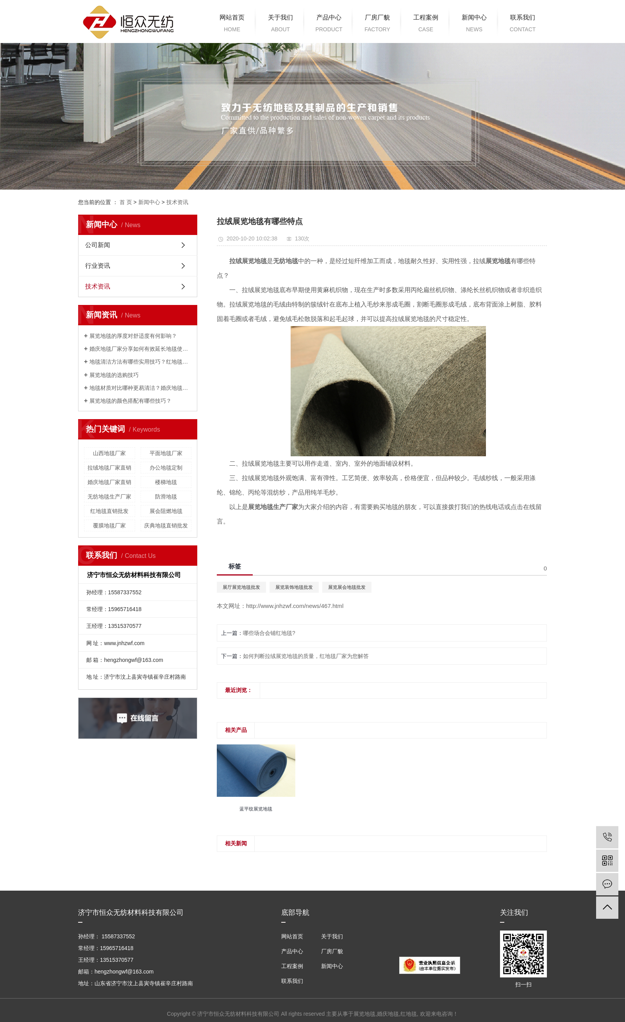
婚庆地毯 (388, 1014)
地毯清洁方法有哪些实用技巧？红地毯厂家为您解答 (140, 362)
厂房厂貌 (377, 24)
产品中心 (329, 24)
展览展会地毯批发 (347, 587)
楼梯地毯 (166, 482)
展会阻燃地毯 (166, 511)
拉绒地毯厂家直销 (109, 467)
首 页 (126, 202)
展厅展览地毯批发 (241, 587)
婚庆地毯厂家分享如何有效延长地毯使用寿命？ (140, 349)
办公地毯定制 (166, 467)
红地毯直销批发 (109, 511)
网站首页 (232, 24)
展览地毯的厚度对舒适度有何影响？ (133, 336)
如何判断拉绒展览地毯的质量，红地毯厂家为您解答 (306, 656)
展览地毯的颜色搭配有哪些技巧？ (130, 401)
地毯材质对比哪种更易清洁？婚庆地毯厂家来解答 (140, 388)
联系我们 (522, 24)
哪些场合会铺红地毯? (269, 633)
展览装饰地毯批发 (294, 587)
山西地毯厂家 (109, 453)
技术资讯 (177, 202)
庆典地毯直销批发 (166, 525)
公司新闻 (97, 245)
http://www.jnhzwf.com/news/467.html (294, 605)
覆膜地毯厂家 (109, 525)
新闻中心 (474, 24)
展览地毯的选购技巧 (114, 375)
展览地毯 (364, 1014)
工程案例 (426, 24)
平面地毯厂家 (166, 453)
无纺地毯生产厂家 (109, 496)
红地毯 (408, 1014)
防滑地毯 (166, 496)
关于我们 (280, 24)
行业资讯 (97, 265)
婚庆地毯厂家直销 (109, 482)
